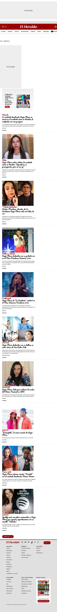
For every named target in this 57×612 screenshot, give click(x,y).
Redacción (4, 175)
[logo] (9, 542)
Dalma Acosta (4, 483)
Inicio (1, 41)
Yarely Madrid (4, 528)
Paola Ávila (4, 128)
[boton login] (55, 26)
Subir (47, 542)
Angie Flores (7, 41)
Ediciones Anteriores (43, 601)
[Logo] (29, 26)
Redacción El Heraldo (6, 355)
